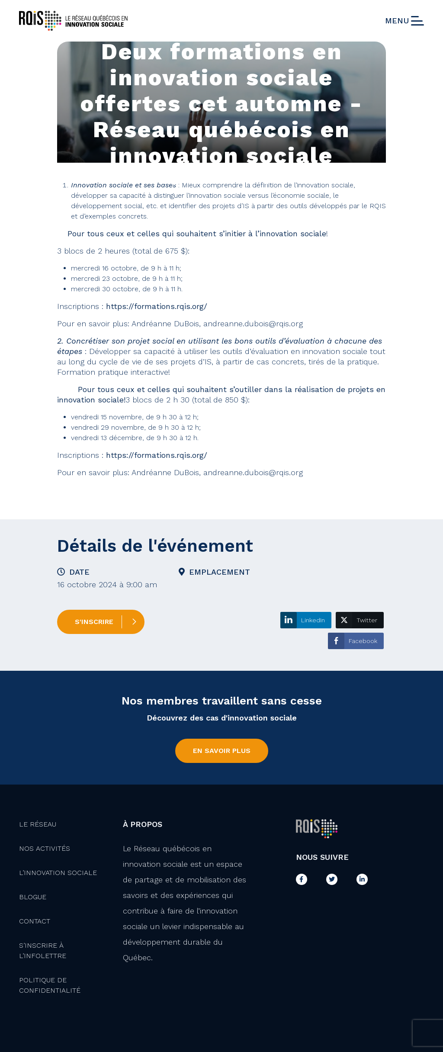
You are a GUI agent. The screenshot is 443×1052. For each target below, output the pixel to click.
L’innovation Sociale (58, 873)
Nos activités (44, 848)
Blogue (32, 897)
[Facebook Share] (356, 641)
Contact (34, 921)
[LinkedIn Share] (305, 620)
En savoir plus (221, 750)
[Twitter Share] (360, 620)
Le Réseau (37, 824)
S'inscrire (94, 622)
